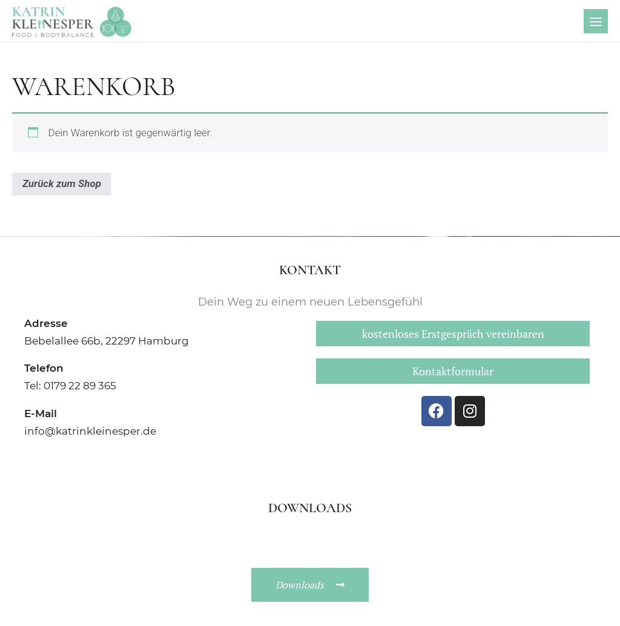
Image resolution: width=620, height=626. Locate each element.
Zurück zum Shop (61, 183)
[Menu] (596, 21)
